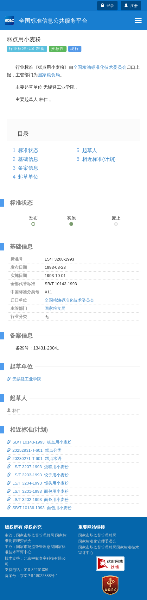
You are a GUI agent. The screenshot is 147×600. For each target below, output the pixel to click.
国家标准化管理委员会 (97, 541)
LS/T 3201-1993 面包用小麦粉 (38, 491)
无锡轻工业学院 (24, 379)
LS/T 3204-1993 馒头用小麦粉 (38, 483)
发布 (33, 218)
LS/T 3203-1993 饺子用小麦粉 (38, 475)
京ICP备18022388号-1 (39, 576)
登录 (107, 5)
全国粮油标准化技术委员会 (99, 67)
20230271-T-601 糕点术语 (34, 458)
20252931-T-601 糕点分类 (34, 450)
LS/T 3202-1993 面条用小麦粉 (38, 499)
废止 (116, 218)
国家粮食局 (49, 74)
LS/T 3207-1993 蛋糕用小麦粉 (38, 466)
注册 (131, 5)
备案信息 (28, 168)
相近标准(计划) (99, 159)
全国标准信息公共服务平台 (46, 20)
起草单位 (28, 176)
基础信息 (28, 159)
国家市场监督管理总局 (97, 535)
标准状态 (28, 150)
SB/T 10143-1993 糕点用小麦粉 (39, 442)
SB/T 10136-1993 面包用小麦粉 (39, 507)
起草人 (89, 150)
